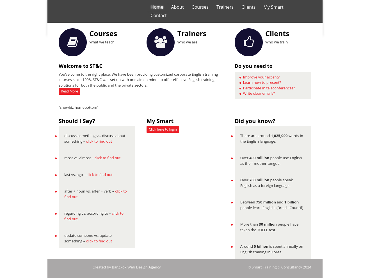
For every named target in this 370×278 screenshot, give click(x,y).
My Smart (273, 7)
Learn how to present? (262, 82)
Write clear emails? (259, 93)
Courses (200, 7)
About (177, 7)
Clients (248, 7)
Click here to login (163, 129)
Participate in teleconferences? (269, 88)
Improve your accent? (261, 77)
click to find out (99, 141)
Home (156, 7)
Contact (158, 15)
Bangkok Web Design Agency (136, 267)
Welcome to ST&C (80, 65)
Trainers (225, 7)
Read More (69, 91)
